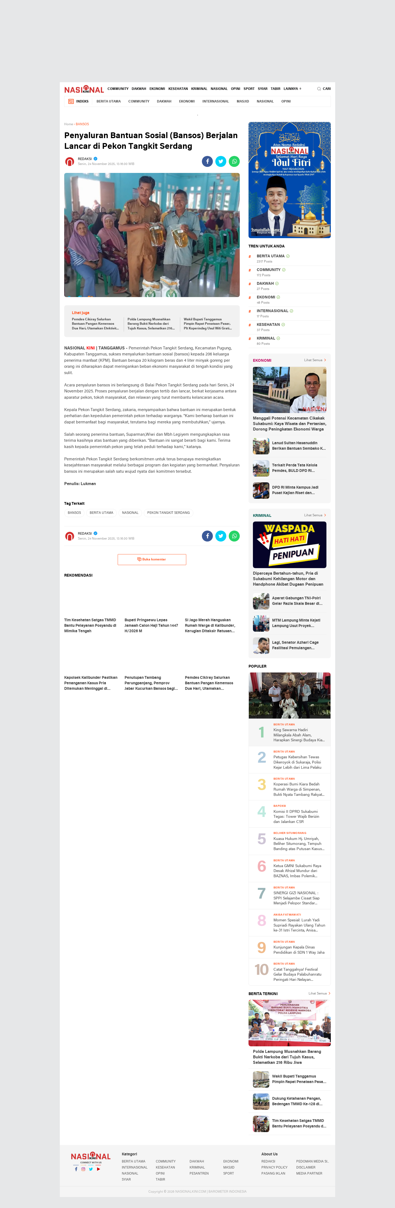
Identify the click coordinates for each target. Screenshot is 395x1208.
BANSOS (74, 513)
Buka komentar (151, 559)
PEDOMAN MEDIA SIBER (313, 1161)
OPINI (235, 89)
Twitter (91, 1171)
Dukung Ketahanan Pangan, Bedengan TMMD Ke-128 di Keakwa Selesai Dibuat (296, 1102)
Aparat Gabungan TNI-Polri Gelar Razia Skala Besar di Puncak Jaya (296, 601)
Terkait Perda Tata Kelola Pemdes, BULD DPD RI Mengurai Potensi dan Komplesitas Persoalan (294, 468)
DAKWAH (139, 89)
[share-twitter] (220, 161)
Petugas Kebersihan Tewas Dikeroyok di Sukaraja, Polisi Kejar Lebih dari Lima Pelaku (297, 762)
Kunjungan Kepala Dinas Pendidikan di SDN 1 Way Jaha (299, 950)
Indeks (78, 101)
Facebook (76, 1171)
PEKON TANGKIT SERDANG (168, 513)
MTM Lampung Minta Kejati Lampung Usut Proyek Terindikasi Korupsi (296, 624)
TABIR (275, 89)
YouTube (98, 1171)
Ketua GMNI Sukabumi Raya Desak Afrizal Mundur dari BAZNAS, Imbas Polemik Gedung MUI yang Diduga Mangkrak (297, 871)
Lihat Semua (313, 360)
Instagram (83, 1171)
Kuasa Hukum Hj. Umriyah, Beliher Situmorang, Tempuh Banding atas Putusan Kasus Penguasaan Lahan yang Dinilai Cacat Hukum (297, 844)
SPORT (249, 89)
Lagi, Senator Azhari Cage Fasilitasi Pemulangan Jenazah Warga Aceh (295, 646)
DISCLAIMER (305, 1167)
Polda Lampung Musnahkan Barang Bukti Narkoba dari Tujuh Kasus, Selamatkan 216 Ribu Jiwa (150, 324)
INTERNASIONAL (215, 101)
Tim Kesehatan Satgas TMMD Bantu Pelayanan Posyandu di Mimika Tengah (298, 1124)
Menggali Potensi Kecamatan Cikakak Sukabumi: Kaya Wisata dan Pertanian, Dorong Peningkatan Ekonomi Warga (289, 424)
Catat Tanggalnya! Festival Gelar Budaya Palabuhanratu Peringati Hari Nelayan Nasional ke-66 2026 (297, 975)
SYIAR (262, 89)
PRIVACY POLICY (274, 1167)
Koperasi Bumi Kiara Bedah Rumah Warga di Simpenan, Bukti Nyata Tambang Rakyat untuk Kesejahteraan (297, 789)
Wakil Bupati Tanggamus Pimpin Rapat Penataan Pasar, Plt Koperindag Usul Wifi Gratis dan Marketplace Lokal (207, 324)
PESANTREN (199, 1173)
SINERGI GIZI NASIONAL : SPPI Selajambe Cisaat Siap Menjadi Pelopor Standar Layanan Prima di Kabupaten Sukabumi (297, 898)
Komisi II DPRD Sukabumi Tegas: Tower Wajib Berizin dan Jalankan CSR (296, 817)
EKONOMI (157, 89)
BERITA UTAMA (109, 101)
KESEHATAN (178, 89)
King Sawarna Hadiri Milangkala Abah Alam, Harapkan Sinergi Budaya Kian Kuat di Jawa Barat (299, 735)
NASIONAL (219, 89)
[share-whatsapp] (234, 161)
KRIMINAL (199, 89)
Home (68, 124)
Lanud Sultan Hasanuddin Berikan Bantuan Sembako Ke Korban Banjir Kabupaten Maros (298, 446)
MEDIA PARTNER (309, 1173)
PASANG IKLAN (273, 1173)
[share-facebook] (207, 161)
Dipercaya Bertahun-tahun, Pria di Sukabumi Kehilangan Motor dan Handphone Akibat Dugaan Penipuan (288, 579)
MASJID (243, 101)
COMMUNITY (118, 89)
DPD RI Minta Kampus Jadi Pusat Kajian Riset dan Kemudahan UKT (295, 491)
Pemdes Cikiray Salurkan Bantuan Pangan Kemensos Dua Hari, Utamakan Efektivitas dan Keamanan (96, 324)
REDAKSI (268, 1161)
